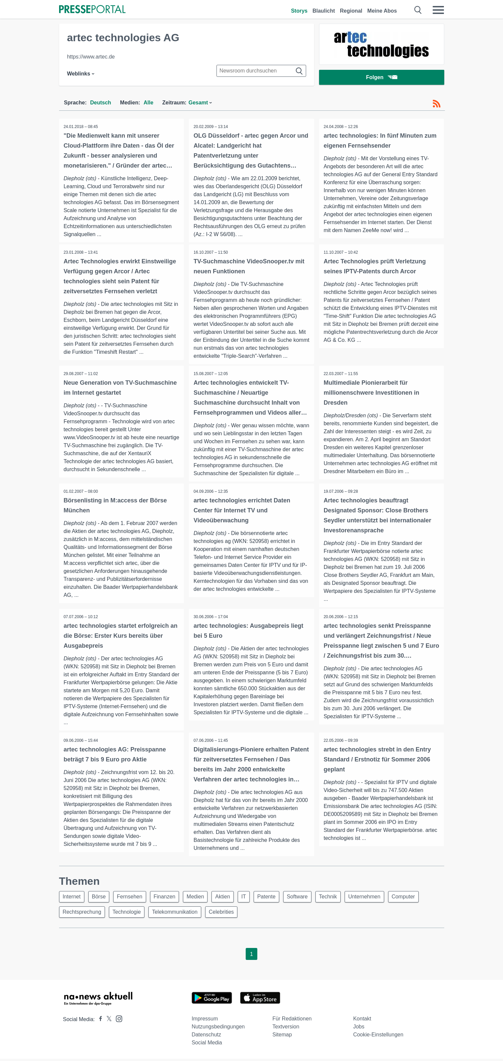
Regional (351, 11)
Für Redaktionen (291, 1021)
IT (252, 898)
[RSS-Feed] (436, 104)
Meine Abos (382, 11)
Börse (101, 898)
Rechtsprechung (82, 914)
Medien (201, 898)
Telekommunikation (178, 914)
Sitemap (282, 1037)
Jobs (359, 1029)
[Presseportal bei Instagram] (117, 1020)
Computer (419, 898)
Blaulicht (323, 11)
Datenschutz (206, 1037)
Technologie (129, 914)
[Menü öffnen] (438, 10)
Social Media (207, 1045)
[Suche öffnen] (418, 10)
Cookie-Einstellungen (378, 1037)
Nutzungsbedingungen (218, 1029)
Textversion (285, 1029)
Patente (277, 898)
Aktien (230, 898)
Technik (341, 898)
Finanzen (169, 898)
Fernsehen (133, 898)
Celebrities (226, 914)
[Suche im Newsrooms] (261, 71)
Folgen (381, 78)
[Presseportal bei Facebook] (98, 1021)
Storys (299, 11)
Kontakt (362, 1021)
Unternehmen (379, 898)
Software (308, 898)
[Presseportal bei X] (107, 1021)
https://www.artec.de (91, 57)
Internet (72, 898)
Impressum (205, 1021)
